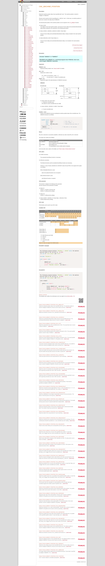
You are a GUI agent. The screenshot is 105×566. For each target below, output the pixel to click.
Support (83, 1)
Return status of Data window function (67, 148)
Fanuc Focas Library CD (77, 50)
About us (76, 1)
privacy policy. (70, 296)
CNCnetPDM (69, 1)
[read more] (55, 312)
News (63, 1)
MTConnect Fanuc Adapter (77, 45)
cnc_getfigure (72, 22)
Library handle (57, 68)
